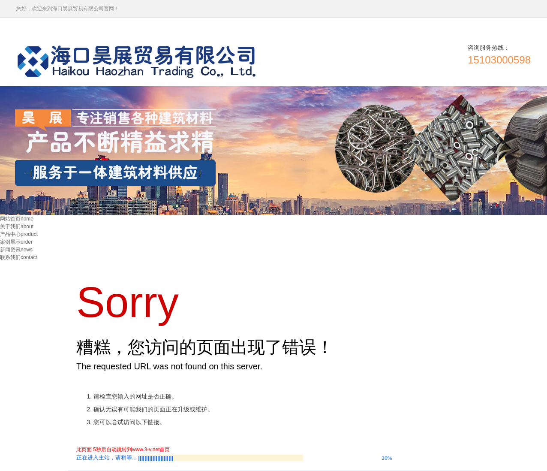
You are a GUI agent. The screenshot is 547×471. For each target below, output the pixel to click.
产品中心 (19, 234)
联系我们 (18, 257)
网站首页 (16, 219)
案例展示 (16, 242)
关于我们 (16, 226)
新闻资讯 (16, 250)
